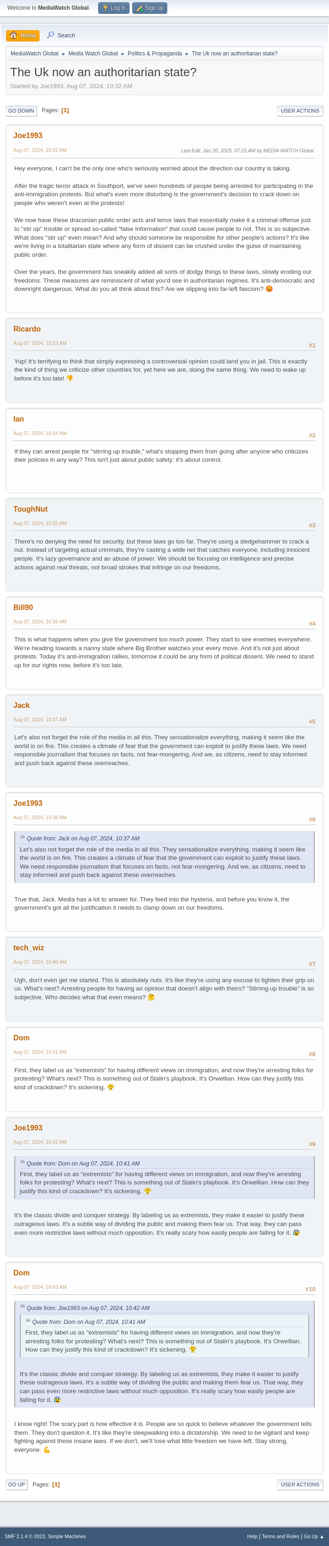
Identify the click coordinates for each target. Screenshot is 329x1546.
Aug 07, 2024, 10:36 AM (40, 621)
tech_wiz (28, 948)
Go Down (21, 111)
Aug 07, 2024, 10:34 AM (40, 433)
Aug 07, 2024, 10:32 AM (40, 150)
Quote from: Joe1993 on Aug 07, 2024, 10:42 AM (88, 1308)
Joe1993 (27, 135)
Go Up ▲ (314, 1536)
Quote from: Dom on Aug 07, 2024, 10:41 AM (83, 1163)
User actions (300, 111)
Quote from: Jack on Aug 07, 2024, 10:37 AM (83, 838)
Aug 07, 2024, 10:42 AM (40, 1142)
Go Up (16, 1484)
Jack (21, 705)
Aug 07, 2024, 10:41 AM (40, 1052)
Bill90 (23, 607)
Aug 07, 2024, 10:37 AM (40, 719)
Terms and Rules (281, 1536)
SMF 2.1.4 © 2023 (25, 1536)
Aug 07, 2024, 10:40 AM (40, 962)
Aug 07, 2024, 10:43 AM (40, 1287)
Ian (18, 419)
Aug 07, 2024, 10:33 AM (40, 343)
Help (252, 1536)
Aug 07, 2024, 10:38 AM (40, 817)
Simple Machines (67, 1536)
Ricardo (27, 329)
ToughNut (30, 509)
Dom (21, 1038)
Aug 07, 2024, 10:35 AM (40, 523)
